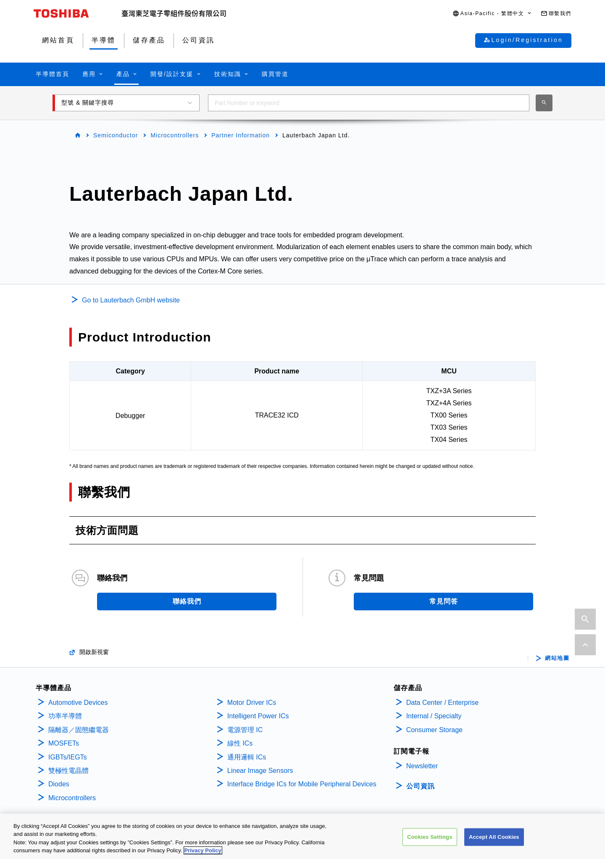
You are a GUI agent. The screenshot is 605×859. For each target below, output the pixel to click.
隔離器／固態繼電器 (78, 729)
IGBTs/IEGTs (67, 757)
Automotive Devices (78, 702)
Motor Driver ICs (251, 702)
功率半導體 (65, 716)
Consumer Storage (434, 729)
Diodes (58, 784)
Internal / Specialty (434, 716)
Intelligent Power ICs (258, 716)
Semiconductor (115, 135)
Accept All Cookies (494, 837)
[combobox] (368, 103)
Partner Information (240, 135)
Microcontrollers (174, 135)
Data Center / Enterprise (442, 702)
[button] (492, 13)
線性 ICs (240, 743)
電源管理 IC (245, 729)
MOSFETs (63, 743)
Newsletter (422, 766)
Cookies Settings (429, 837)
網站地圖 (557, 658)
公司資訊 (420, 786)
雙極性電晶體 (68, 770)
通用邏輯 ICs (246, 757)
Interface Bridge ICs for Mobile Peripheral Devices (301, 784)
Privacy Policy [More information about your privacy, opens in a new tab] (202, 851)
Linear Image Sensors (260, 770)
